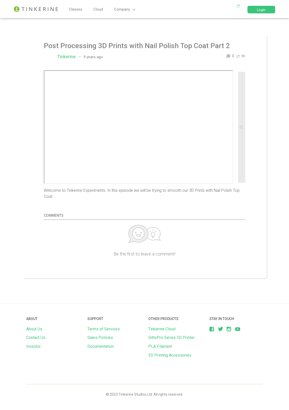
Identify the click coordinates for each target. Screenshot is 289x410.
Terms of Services (103, 329)
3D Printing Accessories (169, 355)
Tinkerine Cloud (161, 329)
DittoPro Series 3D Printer (171, 337)
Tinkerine (67, 56)
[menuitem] (243, 56)
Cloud (98, 9)
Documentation (100, 346)
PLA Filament (160, 346)
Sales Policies (100, 337)
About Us (34, 329)
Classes (75, 9)
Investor (33, 346)
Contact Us (35, 337)
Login (261, 10)
